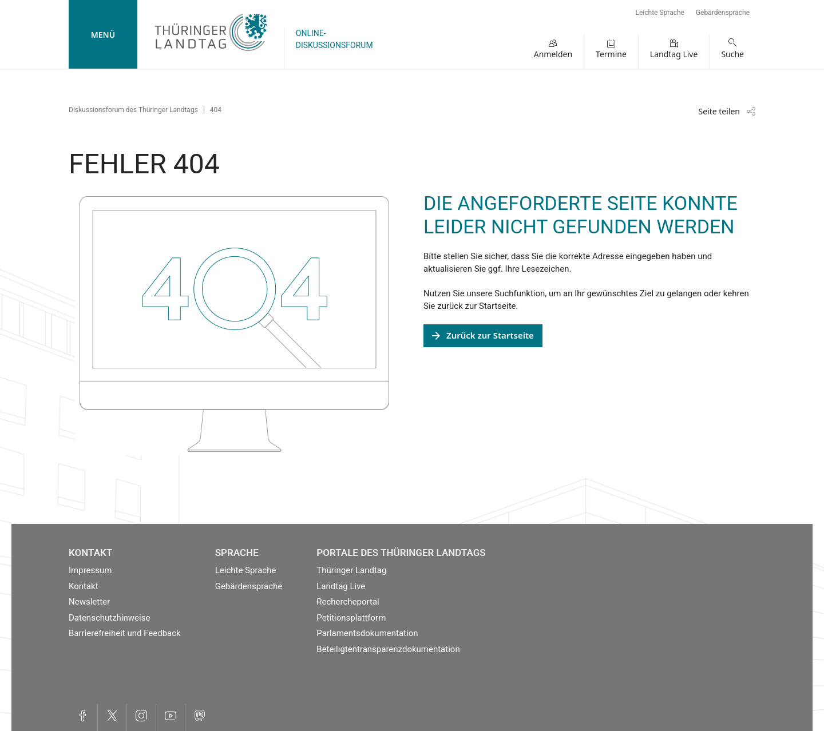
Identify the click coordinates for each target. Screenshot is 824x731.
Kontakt (83, 586)
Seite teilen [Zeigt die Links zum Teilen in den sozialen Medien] (719, 111)
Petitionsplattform (351, 618)
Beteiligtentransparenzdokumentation (387, 649)
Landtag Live (674, 54)
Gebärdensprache (723, 13)
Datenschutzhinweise (109, 618)
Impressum (90, 570)
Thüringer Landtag (351, 570)
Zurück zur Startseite (490, 335)
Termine (611, 54)
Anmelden (553, 54)
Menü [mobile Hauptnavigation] (103, 34)
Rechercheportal (347, 602)
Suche (732, 54)
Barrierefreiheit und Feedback (125, 633)
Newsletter (89, 602)
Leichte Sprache (660, 13)
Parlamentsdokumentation (367, 633)
